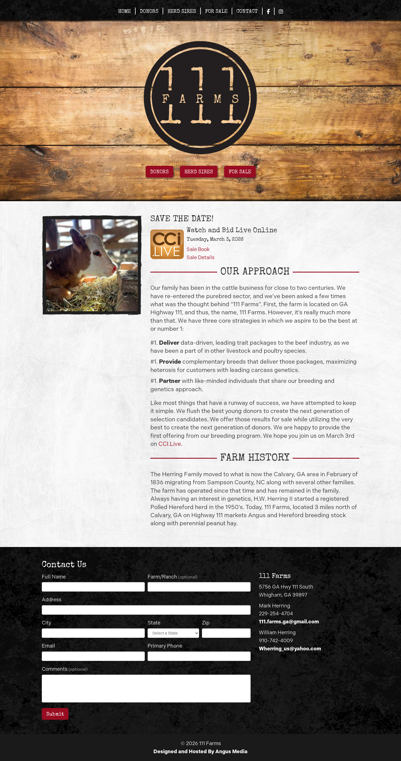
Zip (205, 623)
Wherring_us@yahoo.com (290, 649)
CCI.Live (169, 443)
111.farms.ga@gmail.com (289, 622)
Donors (149, 11)
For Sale (216, 11)
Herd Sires (181, 11)
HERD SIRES (198, 172)
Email (48, 646)
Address (51, 600)
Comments (65, 669)
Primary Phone (165, 646)
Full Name (54, 577)
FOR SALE (240, 172)
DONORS (159, 172)
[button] (49, 265)
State (154, 623)
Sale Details (200, 257)
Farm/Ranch (172, 577)
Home (124, 11)
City (46, 623)
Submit (55, 714)
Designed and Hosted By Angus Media (200, 751)
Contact (247, 11)
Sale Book (198, 249)
